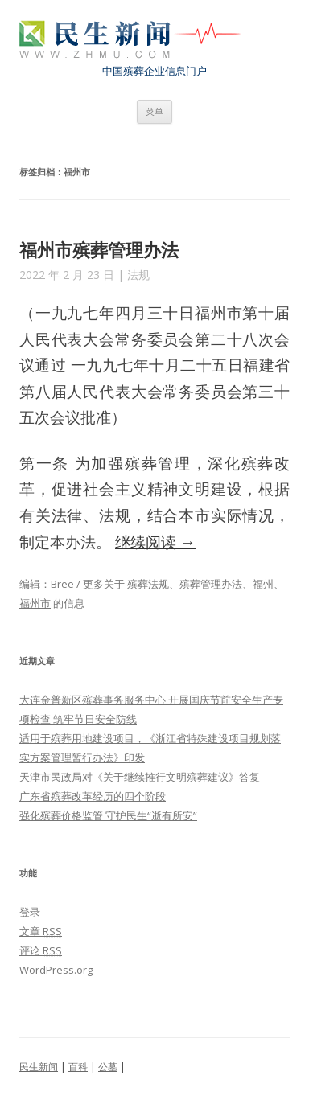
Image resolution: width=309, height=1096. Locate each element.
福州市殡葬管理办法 (99, 249)
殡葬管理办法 (210, 584)
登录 (29, 912)
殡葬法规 (148, 584)
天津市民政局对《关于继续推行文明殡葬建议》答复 (139, 777)
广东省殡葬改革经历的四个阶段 (92, 796)
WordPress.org (56, 970)
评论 (40, 950)
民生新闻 (38, 1066)
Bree (62, 584)
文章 (40, 931)
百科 (78, 1066)
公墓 (107, 1066)
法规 (138, 274)
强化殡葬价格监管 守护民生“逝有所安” (108, 815)
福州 (263, 584)
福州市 (35, 603)
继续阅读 (155, 542)
